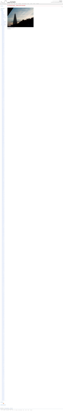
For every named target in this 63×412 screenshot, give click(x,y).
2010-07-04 (3, 224)
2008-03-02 (3, 116)
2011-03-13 (3, 256)
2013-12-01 (3, 382)
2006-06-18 (3, 37)
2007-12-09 (3, 105)
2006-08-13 (3, 44)
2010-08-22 (3, 230)
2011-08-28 (3, 277)
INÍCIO (31, 3)
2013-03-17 (3, 349)
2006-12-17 (3, 60)
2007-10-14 (3, 98)
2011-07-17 (3, 272)
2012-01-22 (3, 296)
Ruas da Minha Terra (4, 22)
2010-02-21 (3, 207)
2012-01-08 (3, 294)
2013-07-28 (3, 366)
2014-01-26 (3, 389)
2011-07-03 (3, 270)
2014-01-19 (3, 388)
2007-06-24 (3, 84)
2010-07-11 (3, 225)
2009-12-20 (3, 199)
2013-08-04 (3, 367)
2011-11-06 (3, 286)
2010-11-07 (3, 240)
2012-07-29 (3, 320)
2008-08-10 (3, 136)
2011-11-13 (3, 287)
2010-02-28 (3, 208)
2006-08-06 (3, 43)
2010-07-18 (3, 226)
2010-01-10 (3, 202)
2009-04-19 (3, 168)
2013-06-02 (3, 359)
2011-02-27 (3, 254)
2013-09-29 (3, 374)
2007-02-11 (3, 67)
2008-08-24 (3, 138)
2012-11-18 (3, 334)
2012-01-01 (3, 293)
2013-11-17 (3, 380)
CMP (14, 3)
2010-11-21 (3, 242)
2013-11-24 (3, 381)
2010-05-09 (3, 217)
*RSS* (12, 3)
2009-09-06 (3, 186)
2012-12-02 (3, 336)
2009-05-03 (3, 170)
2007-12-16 (3, 106)
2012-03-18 (3, 303)
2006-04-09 (3, 28)
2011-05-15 (3, 264)
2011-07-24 (3, 273)
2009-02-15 (3, 160)
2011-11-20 (3, 288)
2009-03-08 (3, 163)
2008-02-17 (3, 114)
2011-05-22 (3, 265)
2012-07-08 (3, 317)
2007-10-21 (3, 99)
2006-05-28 (3, 34)
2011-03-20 (3, 257)
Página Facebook (2, 8)
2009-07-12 (3, 179)
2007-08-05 (3, 89)
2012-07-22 (3, 319)
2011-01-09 (3, 248)
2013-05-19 (3, 357)
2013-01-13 (3, 341)
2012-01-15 (3, 295)
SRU (16, 3)
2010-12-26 (3, 246)
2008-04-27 (3, 123)
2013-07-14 (3, 364)
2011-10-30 (3, 285)
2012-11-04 (3, 332)
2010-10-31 (3, 239)
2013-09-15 (3, 372)
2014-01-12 (3, 387)
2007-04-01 (3, 73)
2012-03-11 (3, 302)
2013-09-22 (3, 373)
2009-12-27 (3, 200)
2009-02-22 (3, 161)
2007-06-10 (3, 82)
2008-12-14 (3, 152)
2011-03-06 (3, 255)
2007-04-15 (3, 75)
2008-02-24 (3, 115)
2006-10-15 (3, 52)
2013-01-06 (3, 340)
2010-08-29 (3, 231)
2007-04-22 (3, 76)
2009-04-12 (3, 167)
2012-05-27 (3, 312)
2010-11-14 (3, 241)
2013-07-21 (3, 365)
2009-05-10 (3, 171)
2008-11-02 (3, 147)
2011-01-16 (3, 249)
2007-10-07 (3, 97)
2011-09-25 (3, 281)
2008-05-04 (3, 124)
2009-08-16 (3, 183)
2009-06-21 (3, 176)
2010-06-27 (3, 223)
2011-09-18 (3, 280)
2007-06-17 (3, 83)
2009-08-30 (3, 185)
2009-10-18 (3, 191)
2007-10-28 (3, 100)
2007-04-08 (3, 74)
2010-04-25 (3, 215)
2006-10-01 (3, 50)
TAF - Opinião (4, 3)
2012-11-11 (3, 333)
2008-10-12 (3, 144)
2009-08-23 (3, 184)
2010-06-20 (3, 222)
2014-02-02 (3, 390)
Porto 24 (2, 18)
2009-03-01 (3, 162)
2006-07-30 (3, 42)
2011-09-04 (3, 278)
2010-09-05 (3, 232)
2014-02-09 (3, 391)
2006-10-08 (3, 51)
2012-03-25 (3, 304)
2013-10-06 (3, 375)
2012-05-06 (3, 309)
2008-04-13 (3, 121)
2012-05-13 (3, 310)
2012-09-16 (3, 326)
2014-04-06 (3, 398)
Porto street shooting (4, 21)
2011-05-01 (3, 262)
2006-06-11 (3, 36)
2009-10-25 (3, 192)
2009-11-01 (3, 193)
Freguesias (19, 3)
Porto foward (3, 20)
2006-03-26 (3, 26)
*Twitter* (34, 3)
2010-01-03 (3, 201)
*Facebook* (37, 3)
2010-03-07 (3, 209)
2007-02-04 (3, 66)
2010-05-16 (3, 218)
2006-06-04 (3, 35)
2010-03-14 (3, 210)
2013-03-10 (3, 348)
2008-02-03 (3, 112)
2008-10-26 (3, 146)
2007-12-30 (3, 108)
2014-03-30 (3, 397)
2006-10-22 (3, 53)
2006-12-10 (3, 59)
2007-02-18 (3, 68)
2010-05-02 (3, 216)
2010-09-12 (3, 233)
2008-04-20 (3, 122)
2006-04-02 (3, 27)
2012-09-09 (3, 325)
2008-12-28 (3, 154)
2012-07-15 (3, 318)
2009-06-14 (3, 175)
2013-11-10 (3, 379)
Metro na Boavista (24, 3)
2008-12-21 (3, 153)
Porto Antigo (3, 19)
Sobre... (28, 3)
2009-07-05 (3, 178)
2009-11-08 (3, 194)
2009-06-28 (3, 177)
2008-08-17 (3, 137)
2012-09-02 (3, 324)
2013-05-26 (3, 358)
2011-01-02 (3, 247)
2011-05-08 (3, 263)
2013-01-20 (3, 342)
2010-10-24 (3, 238)
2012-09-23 (3, 327)
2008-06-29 (3, 131)
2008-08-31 (3, 139)
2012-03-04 (3, 301)
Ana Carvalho (8, 3)
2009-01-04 (3, 155)
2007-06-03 (3, 81)
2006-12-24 (3, 61)
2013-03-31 (3, 351)
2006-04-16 (3, 29)
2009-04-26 (3, 169)
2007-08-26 (3, 92)
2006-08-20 (3, 45)
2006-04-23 (3, 30)
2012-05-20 (3, 311)
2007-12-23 (3, 107)
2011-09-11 (3, 279)
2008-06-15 (3, 129)
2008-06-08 (3, 128)
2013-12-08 (3, 383)
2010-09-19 (3, 234)
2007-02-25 (3, 69)
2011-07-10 (3, 271)
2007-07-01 (3, 85)
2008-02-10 (3, 113)
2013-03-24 (3, 350)
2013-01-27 (3, 343)
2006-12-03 (3, 58)
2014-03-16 (3, 395)
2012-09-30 (3, 328)
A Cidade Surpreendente (3, 14)
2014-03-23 (3, 396)
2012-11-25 (3, 335)
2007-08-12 (3, 90)
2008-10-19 (3, 145)
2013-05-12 (3, 356)
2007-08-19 (3, 91)
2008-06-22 (3, 130)
